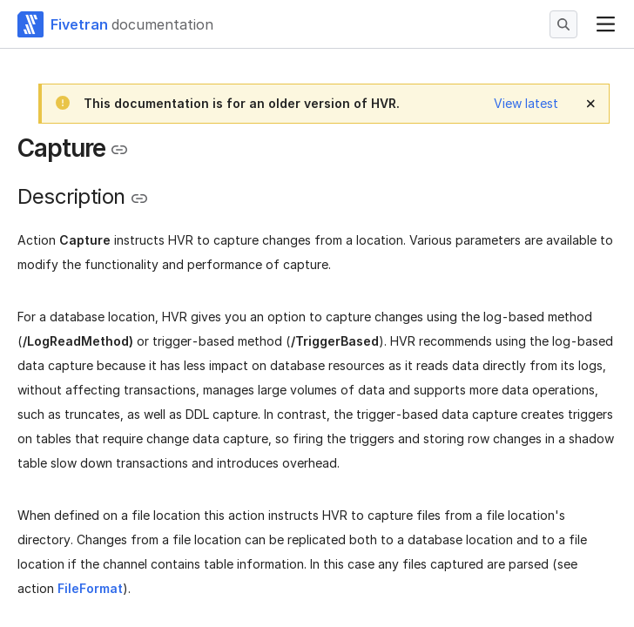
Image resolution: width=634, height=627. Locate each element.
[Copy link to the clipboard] (119, 149)
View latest (526, 103)
